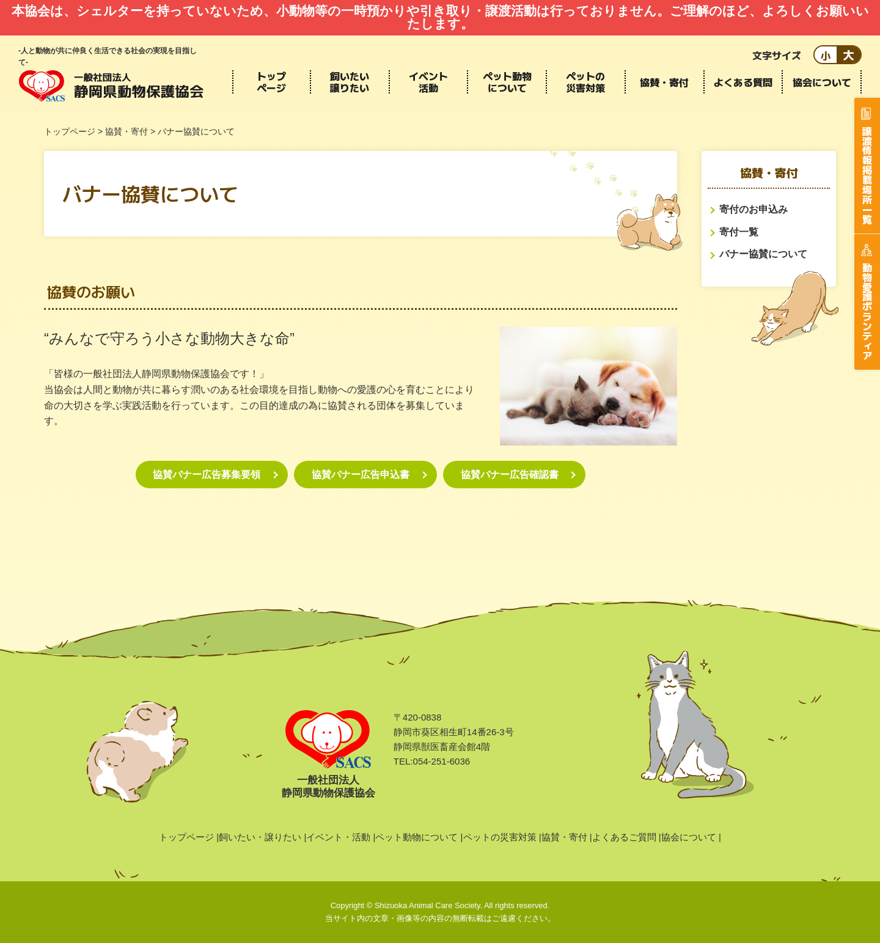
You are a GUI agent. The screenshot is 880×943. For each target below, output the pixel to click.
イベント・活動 (338, 837)
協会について (822, 82)
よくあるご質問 (624, 837)
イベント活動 (428, 82)
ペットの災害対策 (585, 82)
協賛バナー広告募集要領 (206, 474)
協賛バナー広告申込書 (360, 474)
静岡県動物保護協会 (111, 85)
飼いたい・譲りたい (260, 837)
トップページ (271, 82)
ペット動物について (507, 82)
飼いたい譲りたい (349, 82)
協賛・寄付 (664, 82)
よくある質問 (743, 82)
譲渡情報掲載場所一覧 (867, 175)
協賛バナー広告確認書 (510, 474)
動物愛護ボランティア (867, 311)
